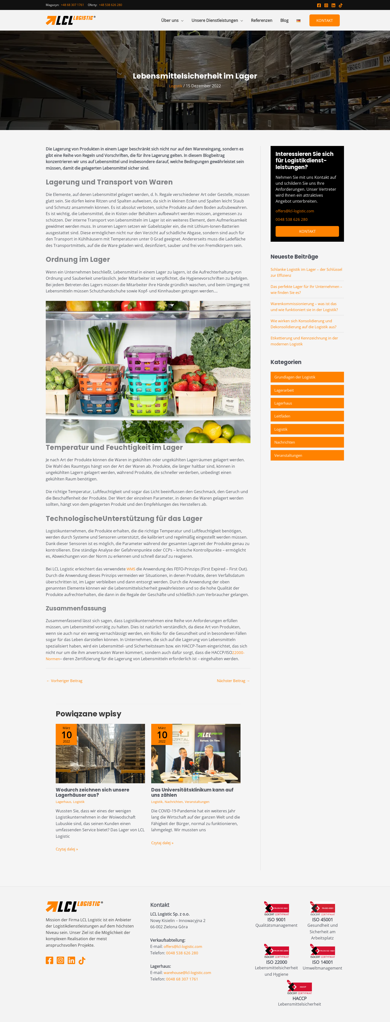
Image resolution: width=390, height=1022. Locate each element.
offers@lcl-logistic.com (297, 211)
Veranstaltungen (202, 802)
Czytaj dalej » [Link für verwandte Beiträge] (68, 849)
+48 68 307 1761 (72, 5)
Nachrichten (176, 802)
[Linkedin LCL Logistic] (333, 5)
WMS (131, 569)
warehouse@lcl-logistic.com (190, 973)
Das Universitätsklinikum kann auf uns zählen (195, 793)
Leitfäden (283, 418)
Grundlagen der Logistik (296, 377)
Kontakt (324, 20)
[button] (172, 20)
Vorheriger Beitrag (66, 681)
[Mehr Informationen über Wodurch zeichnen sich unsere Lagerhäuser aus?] (100, 753)
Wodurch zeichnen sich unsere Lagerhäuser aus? (95, 793)
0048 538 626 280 (292, 219)
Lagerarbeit (285, 391)
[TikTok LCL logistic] (341, 5)
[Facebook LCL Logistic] (319, 5)
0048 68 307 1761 (182, 979)
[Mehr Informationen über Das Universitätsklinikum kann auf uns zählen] (196, 753)
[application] (181, 20)
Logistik (176, 86)
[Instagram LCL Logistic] (326, 5)
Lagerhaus (64, 802)
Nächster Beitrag (231, 681)
